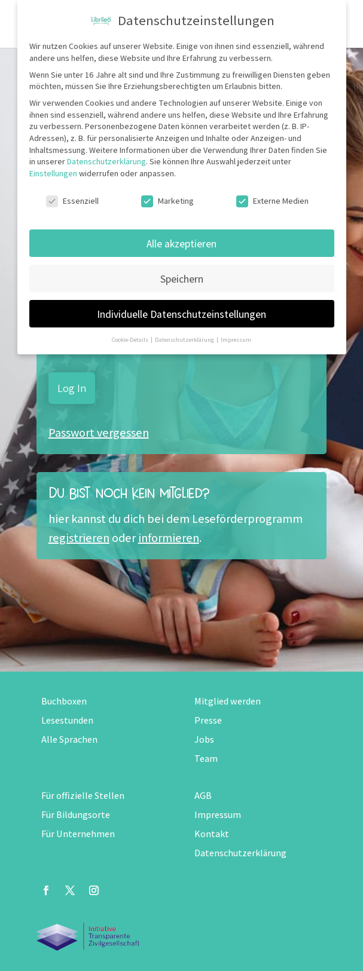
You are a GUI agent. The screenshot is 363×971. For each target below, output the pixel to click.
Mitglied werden (227, 701)
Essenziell (72, 201)
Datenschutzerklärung (240, 853)
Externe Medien (272, 201)
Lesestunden (67, 720)
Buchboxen (64, 701)
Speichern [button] (181, 279)
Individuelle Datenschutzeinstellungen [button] (181, 314)
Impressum (217, 814)
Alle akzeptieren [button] (181, 243)
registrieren (78, 538)
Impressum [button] (236, 339)
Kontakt (211, 834)
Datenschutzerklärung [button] (185, 339)
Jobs (204, 739)
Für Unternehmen (78, 834)
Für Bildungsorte (75, 814)
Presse (208, 720)
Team (206, 758)
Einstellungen (53, 173)
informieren (168, 538)
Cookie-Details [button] (131, 339)
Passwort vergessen (98, 432)
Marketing (167, 201)
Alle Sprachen (69, 739)
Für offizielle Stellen (82, 795)
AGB (203, 795)
